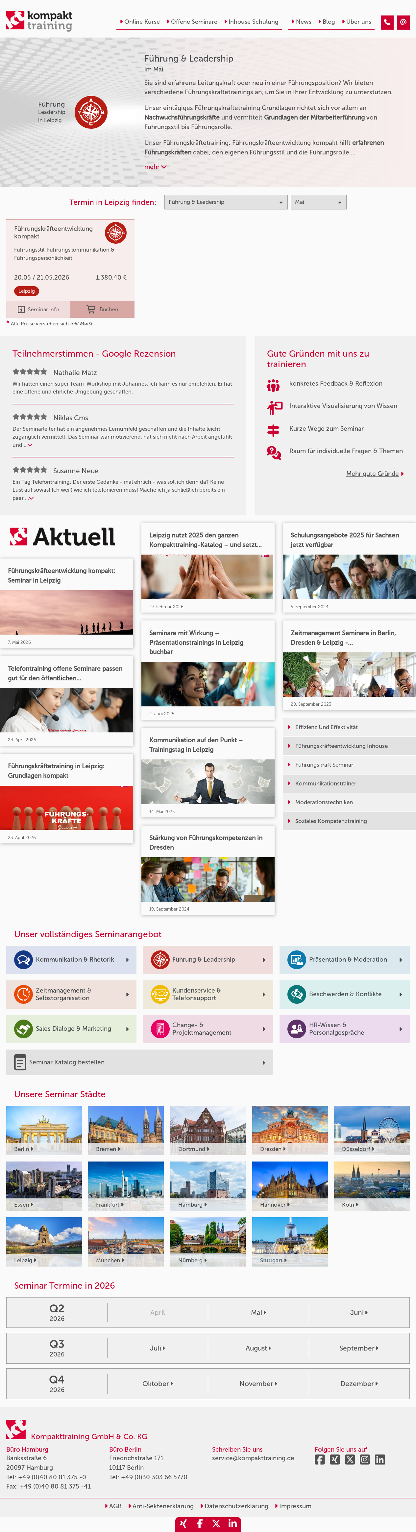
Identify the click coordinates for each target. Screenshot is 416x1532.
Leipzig (26, 291)
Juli (157, 1348)
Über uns (356, 21)
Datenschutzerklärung (234, 1506)
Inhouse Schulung (251, 21)
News (301, 21)
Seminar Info (38, 310)
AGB (113, 1506)
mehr (155, 167)
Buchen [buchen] (102, 310)
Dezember (359, 1384)
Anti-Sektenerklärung (161, 1506)
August (258, 1348)
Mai (258, 1312)
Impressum (293, 1506)
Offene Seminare (191, 21)
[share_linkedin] (233, 1524)
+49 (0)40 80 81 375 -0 (52, 1477)
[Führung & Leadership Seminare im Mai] (387, 22)
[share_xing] (183, 1524)
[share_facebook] (200, 1524)
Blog (326, 21)
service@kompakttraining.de (253, 1458)
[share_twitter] (216, 1524)
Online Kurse (140, 21)
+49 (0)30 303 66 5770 (154, 1477)
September (359, 1348)
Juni (359, 1312)
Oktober (157, 1384)
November (258, 1384)
